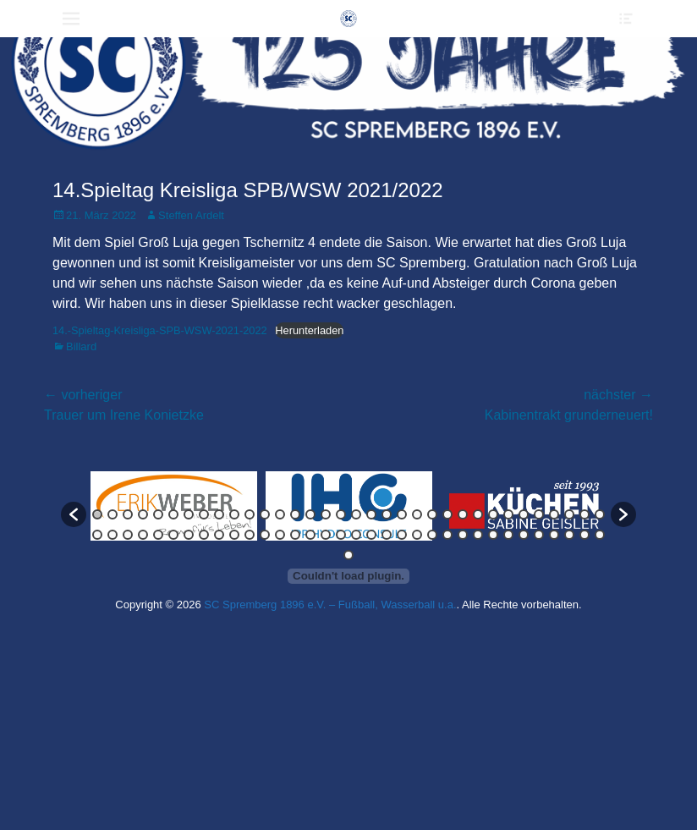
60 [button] (478, 535)
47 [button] (280, 535)
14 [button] (295, 514)
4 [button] (143, 514)
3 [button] (128, 514)
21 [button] (402, 514)
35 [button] (97, 535)
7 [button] (189, 514)
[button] (73, 514)
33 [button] (584, 514)
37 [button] (128, 535)
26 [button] (478, 514)
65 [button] (554, 535)
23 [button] (432, 514)
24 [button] (447, 514)
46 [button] (265, 535)
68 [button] (600, 535)
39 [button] (158, 535)
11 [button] (249, 514)
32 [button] (569, 514)
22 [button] (417, 514)
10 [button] (234, 514)
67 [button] (584, 535)
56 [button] (417, 535)
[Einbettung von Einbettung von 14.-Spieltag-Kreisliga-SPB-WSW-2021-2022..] (348, 576)
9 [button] (219, 514)
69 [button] (348, 555)
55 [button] (402, 535)
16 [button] (326, 514)
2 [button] (112, 514)
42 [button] (204, 535)
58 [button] (447, 535)
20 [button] (386, 514)
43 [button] (219, 535)
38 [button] (143, 535)
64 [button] (539, 535)
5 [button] (158, 514)
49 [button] (310, 535)
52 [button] (356, 535)
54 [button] (386, 535)
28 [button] (508, 514)
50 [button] (326, 535)
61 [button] (493, 535)
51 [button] (341, 535)
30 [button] (539, 514)
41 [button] (189, 535)
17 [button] (341, 514)
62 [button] (508, 535)
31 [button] (554, 514)
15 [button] (310, 514)
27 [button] (493, 514)
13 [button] (280, 514)
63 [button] (524, 535)
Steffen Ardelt (191, 215)
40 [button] (173, 535)
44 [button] (234, 535)
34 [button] (600, 514)
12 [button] (265, 514)
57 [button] (432, 535)
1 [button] (97, 514)
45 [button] (249, 535)
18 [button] (356, 514)
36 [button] (112, 535)
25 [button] (463, 514)
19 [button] (371, 514)
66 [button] (569, 535)
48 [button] (295, 535)
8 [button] (204, 514)
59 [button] (463, 535)
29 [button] (524, 514)
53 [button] (371, 535)
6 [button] (173, 514)
